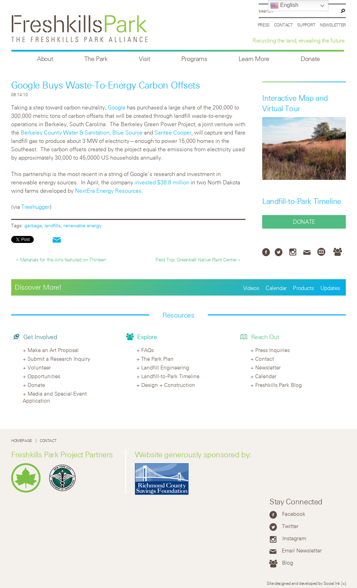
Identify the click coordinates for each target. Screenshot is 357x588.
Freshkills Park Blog (278, 385)
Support (306, 25)
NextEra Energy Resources (108, 190)
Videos (251, 287)
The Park (96, 58)
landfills (53, 225)
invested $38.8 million (162, 182)
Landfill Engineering (165, 367)
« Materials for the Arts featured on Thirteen (61, 259)
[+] (343, 583)
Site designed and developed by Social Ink (303, 583)
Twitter (290, 526)
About (45, 58)
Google (117, 107)
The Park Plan (157, 359)
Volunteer (39, 367)
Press (264, 25)
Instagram (294, 538)
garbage (33, 225)
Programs (194, 58)
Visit (144, 58)
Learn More (253, 58)
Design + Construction (168, 385)
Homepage (21, 440)
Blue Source (127, 132)
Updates (330, 287)
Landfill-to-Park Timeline (301, 201)
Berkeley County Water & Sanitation (65, 132)
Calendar (276, 287)
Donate (310, 58)
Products (303, 287)
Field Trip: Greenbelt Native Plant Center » (198, 259)
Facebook (293, 514)
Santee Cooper (172, 132)
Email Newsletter (302, 550)
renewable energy (82, 225)
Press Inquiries (272, 350)
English (284, 5)
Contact (283, 25)
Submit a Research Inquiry (59, 359)
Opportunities (44, 376)
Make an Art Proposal (53, 350)
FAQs (147, 350)
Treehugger (35, 206)
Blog (287, 562)
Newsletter (333, 25)
